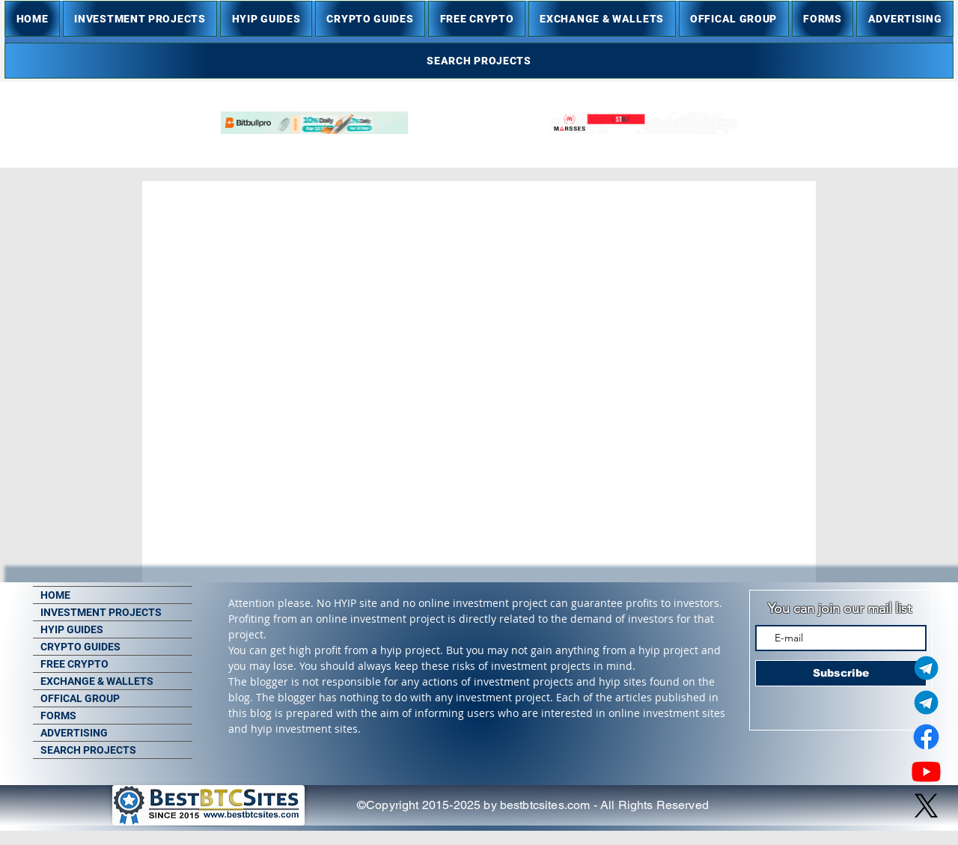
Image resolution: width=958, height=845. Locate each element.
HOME (55, 595)
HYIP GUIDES (71, 629)
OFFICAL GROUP (80, 698)
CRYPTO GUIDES (80, 647)
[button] (140, 19)
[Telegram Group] (926, 702)
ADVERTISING (74, 733)
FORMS (58, 716)
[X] (926, 806)
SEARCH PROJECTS (88, 750)
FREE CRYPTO (74, 664)
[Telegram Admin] (926, 668)
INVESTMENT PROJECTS (101, 612)
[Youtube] (926, 771)
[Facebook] (926, 737)
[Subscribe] (841, 673)
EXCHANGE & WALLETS (96, 681)
